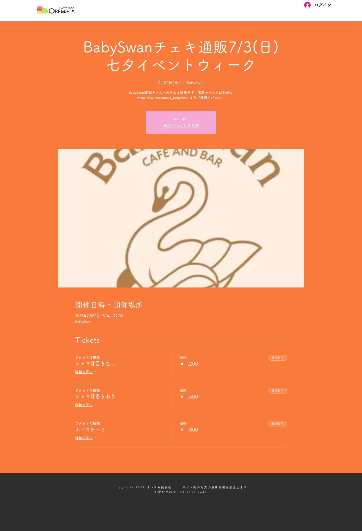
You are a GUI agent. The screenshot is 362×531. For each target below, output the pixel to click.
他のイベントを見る (181, 125)
